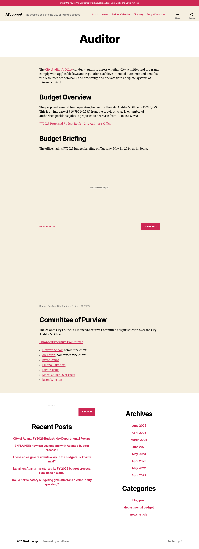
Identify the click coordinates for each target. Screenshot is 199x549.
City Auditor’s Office (59, 70)
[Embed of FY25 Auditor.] (99, 188)
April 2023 (139, 461)
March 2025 (139, 440)
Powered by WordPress (56, 541)
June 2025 (139, 425)
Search (51, 405)
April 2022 (139, 475)
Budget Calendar (121, 14)
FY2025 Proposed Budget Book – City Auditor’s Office (75, 124)
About (94, 14)
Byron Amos (50, 360)
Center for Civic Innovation (91, 3)
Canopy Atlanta (132, 3)
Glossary (138, 14)
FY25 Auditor (47, 226)
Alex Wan (48, 355)
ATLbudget (14, 14)
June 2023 (139, 447)
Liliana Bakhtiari (54, 365)
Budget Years (154, 14)
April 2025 (139, 432)
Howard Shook (52, 350)
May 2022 (139, 468)
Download (150, 226)
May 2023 (139, 454)
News (105, 14)
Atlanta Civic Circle (112, 3)
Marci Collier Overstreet (58, 375)
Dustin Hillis (50, 370)
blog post (139, 500)
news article (138, 514)
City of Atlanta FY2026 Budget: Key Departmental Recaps (52, 438)
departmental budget (139, 507)
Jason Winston (52, 380)
